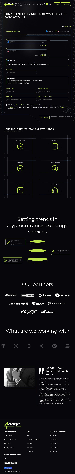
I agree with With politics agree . (23, 104)
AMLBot (11, 107)
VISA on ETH (54, 447)
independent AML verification (46, 106)
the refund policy (63, 107)
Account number (10, 88)
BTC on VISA (54, 435)
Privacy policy (9, 447)
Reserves (30, 443)
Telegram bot (66, 26)
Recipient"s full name (43, 88)
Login (57, 4)
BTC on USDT (54, 451)
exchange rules (54, 118)
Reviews (27, 4)
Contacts (40, 4)
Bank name (9, 96)
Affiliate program (10, 439)
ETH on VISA (54, 439)
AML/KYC (35, 104)
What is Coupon (47, 96)
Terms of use (8, 435)
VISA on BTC (54, 443)
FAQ (33, 4)
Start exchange (44, 117)
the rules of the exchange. (20, 104)
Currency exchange (18, 4)
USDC (34, 63)
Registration (65, 4)
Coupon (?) (45, 96)
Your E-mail (9, 69)
